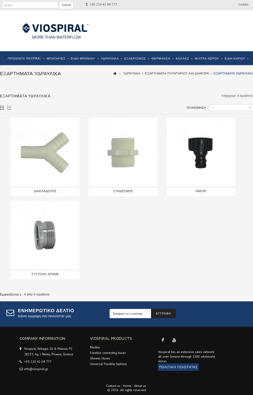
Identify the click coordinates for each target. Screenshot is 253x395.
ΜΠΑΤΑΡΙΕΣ (56, 58)
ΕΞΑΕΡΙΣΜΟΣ (135, 58)
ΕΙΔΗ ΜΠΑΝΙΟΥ (83, 58)
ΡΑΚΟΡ (201, 191)
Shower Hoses (100, 358)
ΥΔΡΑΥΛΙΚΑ (110, 58)
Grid (2, 108)
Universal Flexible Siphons (108, 364)
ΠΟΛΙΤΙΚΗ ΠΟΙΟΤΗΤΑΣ (178, 370)
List (9, 108)
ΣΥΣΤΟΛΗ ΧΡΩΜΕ (45, 274)
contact (243, 4)
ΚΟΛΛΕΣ (182, 58)
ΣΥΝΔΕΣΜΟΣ (123, 191)
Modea (95, 347)
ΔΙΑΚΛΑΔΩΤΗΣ (45, 191)
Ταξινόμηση (196, 108)
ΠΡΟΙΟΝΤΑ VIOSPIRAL (24, 58)
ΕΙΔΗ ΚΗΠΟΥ (235, 58)
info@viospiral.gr (36, 367)
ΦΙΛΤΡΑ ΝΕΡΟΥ (207, 58)
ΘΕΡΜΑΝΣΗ (160, 58)
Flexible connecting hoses (108, 353)
